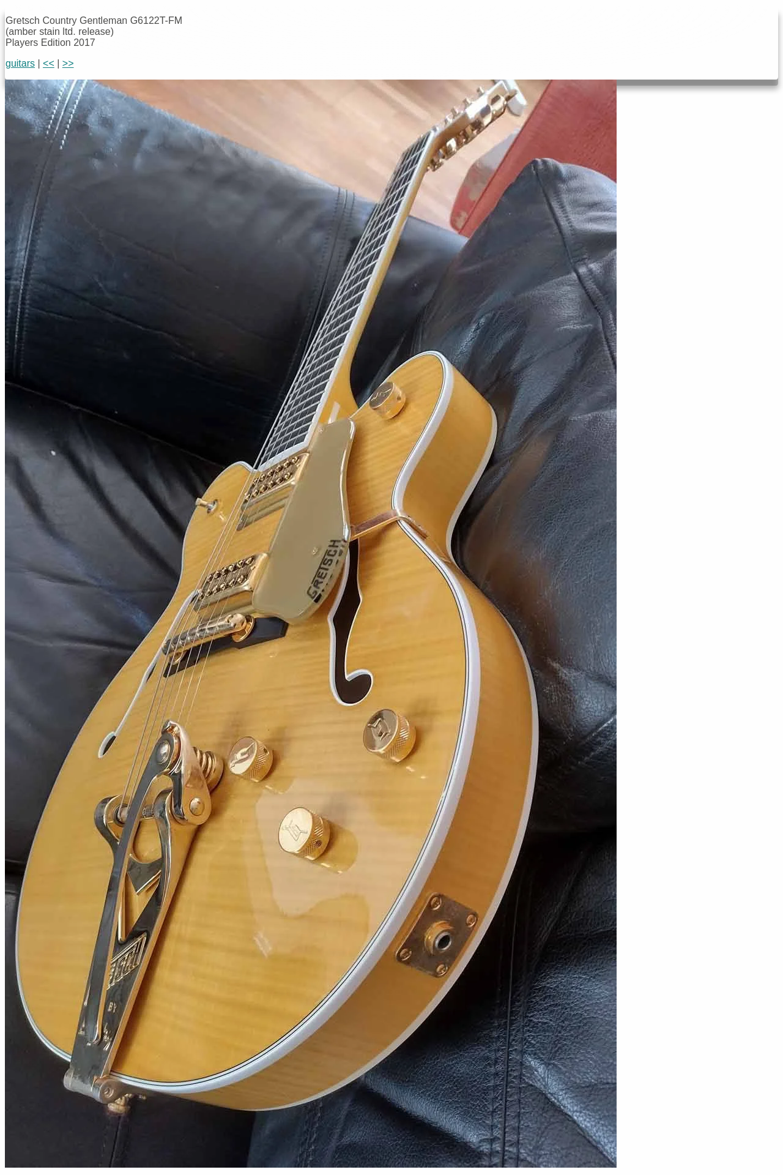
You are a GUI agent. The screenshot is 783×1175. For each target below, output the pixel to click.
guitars (20, 63)
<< (48, 63)
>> (68, 63)
